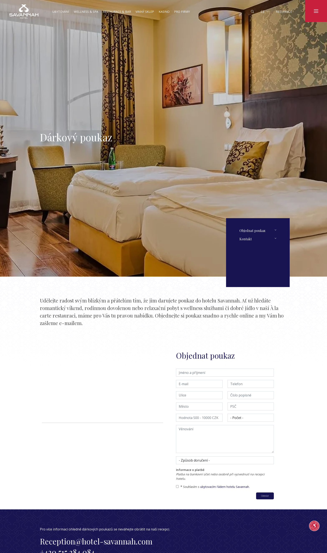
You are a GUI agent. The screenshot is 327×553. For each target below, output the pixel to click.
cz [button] (262, 12)
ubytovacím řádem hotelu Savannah (224, 487)
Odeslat (265, 495)
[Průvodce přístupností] (314, 526)
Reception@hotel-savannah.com (96, 541)
